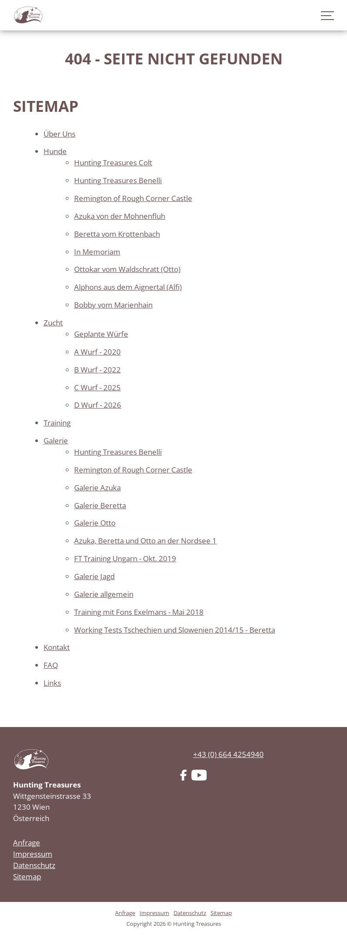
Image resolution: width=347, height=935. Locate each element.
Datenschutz (34, 865)
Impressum (32, 854)
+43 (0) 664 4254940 (228, 754)
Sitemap (27, 876)
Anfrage (26, 843)
